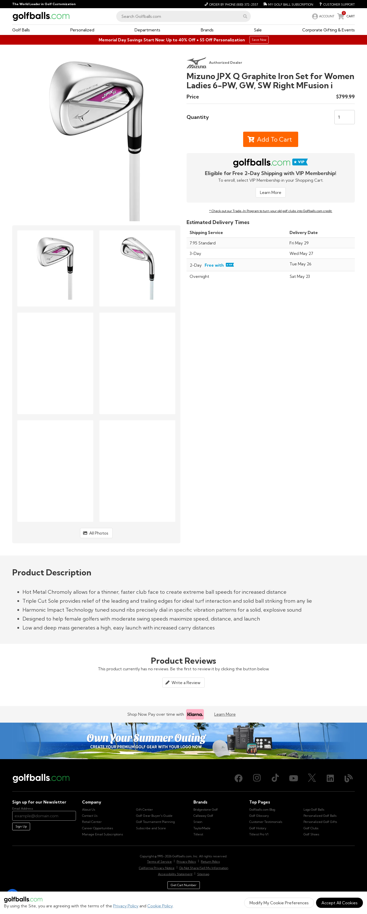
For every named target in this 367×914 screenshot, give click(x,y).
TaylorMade (202, 828)
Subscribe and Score (151, 828)
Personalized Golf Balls (320, 816)
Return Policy (210, 861)
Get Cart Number (183, 885)
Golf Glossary (259, 816)
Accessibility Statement (175, 874)
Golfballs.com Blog (262, 809)
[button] (245, 16)
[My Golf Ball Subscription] (287, 4)
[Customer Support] (335, 4)
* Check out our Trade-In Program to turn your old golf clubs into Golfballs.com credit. (270, 211)
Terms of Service (159, 861)
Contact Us (90, 816)
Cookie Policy (160, 905)
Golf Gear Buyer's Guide (154, 816)
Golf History (257, 828)
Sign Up (21, 826)
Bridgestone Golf (205, 809)
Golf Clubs (311, 828)
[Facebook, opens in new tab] (238, 778)
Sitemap (203, 874)
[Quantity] (344, 117)
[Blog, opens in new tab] (349, 778)
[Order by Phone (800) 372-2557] (230, 4)
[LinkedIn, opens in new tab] (330, 778)
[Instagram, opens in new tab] (257, 778)
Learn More (270, 192)
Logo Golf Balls (314, 809)
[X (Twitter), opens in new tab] (312, 778)
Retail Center (92, 822)
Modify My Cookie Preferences (279, 902)
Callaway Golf (203, 816)
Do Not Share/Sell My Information (203, 868)
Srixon (197, 822)
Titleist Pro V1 (258, 834)
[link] (322, 16)
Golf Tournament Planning (155, 822)
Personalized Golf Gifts (320, 822)
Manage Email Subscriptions (102, 834)
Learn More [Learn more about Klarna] (225, 714)
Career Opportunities (97, 828)
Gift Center (144, 809)
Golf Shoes (311, 834)
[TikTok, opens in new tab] (275, 778)
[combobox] (183, 16)
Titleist (198, 834)
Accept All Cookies (339, 902)
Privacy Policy (125, 905)
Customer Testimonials (265, 822)
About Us (88, 809)
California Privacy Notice (157, 868)
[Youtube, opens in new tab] (293, 778)
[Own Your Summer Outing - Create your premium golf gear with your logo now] (183, 741)
